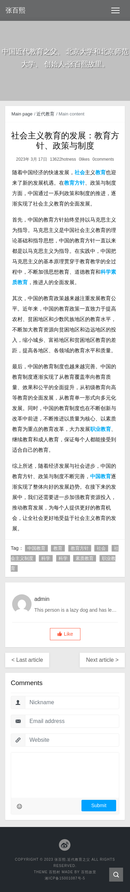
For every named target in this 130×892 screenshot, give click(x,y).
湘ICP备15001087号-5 (65, 878)
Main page (22, 113)
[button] (65, 634)
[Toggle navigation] (115, 10)
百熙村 (54, 872)
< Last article (27, 660)
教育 (57, 548)
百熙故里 (88, 872)
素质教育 (85, 558)
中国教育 (36, 548)
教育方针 (80, 548)
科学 (45, 558)
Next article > (102, 660)
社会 (101, 548)
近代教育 (45, 113)
